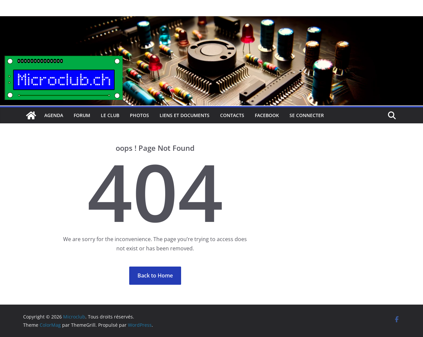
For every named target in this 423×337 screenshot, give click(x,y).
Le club (110, 115)
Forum (82, 115)
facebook (267, 115)
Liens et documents (185, 115)
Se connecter (306, 115)
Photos (139, 115)
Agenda (53, 115)
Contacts (232, 115)
